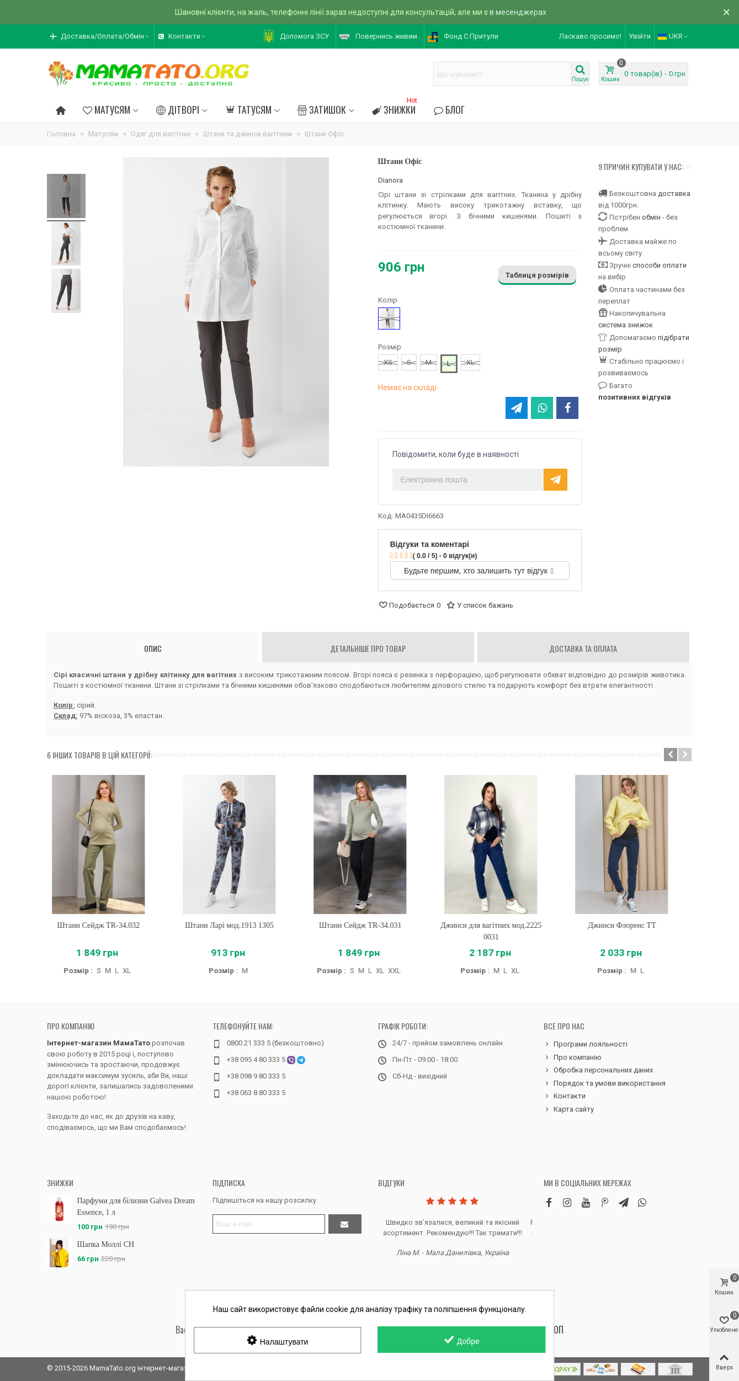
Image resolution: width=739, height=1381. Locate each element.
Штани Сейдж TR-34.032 (107, 925)
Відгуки (391, 1182)
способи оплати (659, 265)
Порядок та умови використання (605, 1083)
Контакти (565, 1096)
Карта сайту (569, 1109)
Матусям (106, 109)
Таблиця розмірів (537, 275)
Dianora (390, 180)
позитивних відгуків (634, 397)
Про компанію (70, 1026)
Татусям (248, 109)
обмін (651, 217)
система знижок (625, 325)
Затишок (321, 109)
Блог (448, 109)
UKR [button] (673, 36)
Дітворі (177, 109)
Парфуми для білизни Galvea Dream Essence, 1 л (136, 1207)
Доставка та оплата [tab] (583, 648)
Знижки (395, 107)
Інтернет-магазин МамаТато (98, 1043)
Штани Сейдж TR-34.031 (369, 925)
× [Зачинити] (726, 12)
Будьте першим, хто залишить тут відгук (479, 570)
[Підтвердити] (344, 1224)
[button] (100, 36)
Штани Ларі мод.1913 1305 (238, 925)
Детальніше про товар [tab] (368, 648)
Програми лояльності (586, 1044)
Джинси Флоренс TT (631, 925)
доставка (674, 193)
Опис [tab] (153, 648)
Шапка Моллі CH (106, 1244)
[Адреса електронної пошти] (268, 1224)
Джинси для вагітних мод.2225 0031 (500, 931)
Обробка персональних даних (598, 1070)
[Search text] (502, 74)
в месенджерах (518, 12)
